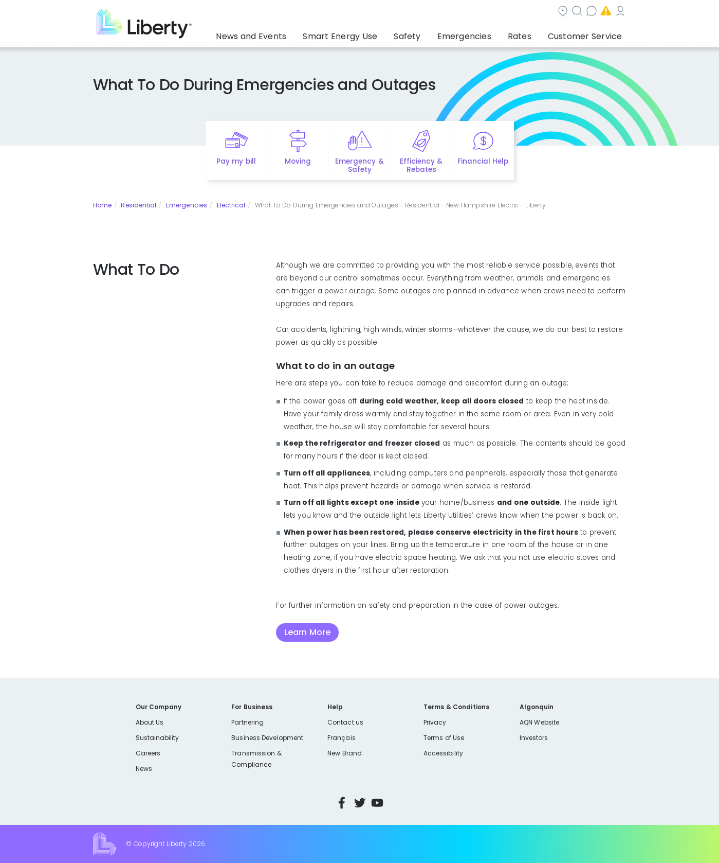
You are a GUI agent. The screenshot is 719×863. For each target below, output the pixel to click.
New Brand (344, 753)
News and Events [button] (293, 33)
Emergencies (539, 12)
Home (102, 205)
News (144, 768)
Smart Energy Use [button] (372, 33)
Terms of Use (444, 737)
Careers (148, 753)
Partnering (247, 722)
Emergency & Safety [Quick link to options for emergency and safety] (359, 165)
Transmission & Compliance (256, 759)
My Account (604, 12)
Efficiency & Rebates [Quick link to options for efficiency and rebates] (421, 165)
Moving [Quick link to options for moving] (298, 161)
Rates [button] (530, 33)
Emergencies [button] (481, 33)
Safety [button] (431, 33)
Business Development (267, 737)
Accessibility (443, 753)
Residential (138, 205)
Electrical (231, 205)
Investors (534, 737)
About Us (150, 722)
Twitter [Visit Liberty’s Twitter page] (359, 802)
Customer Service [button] (588, 33)
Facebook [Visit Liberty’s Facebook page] (341, 802)
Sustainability (157, 737)
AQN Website (539, 722)
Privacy (434, 722)
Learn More (307, 632)
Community (365, 12)
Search (421, 12)
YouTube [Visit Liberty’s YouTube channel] (377, 802)
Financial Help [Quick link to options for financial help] (482, 161)
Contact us (475, 12)
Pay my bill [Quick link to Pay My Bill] (236, 161)
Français (341, 737)
